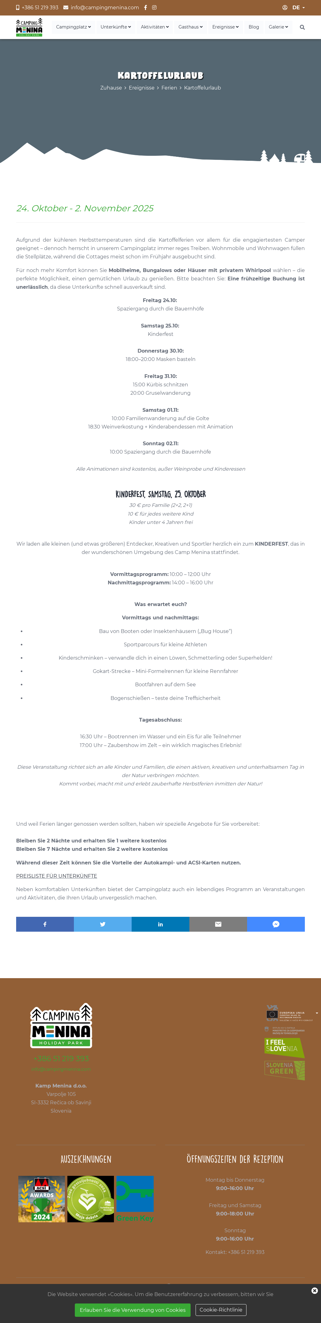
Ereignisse (231, 27)
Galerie (279, 27)
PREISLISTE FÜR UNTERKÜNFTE (56, 877)
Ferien (169, 89)
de (296, 8)
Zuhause (111, 89)
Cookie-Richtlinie (221, 1310)
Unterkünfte (128, 27)
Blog (257, 27)
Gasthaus (199, 27)
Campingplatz (88, 27)
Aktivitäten (165, 27)
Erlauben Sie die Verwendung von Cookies (133, 1310)
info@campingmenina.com (61, 1070)
